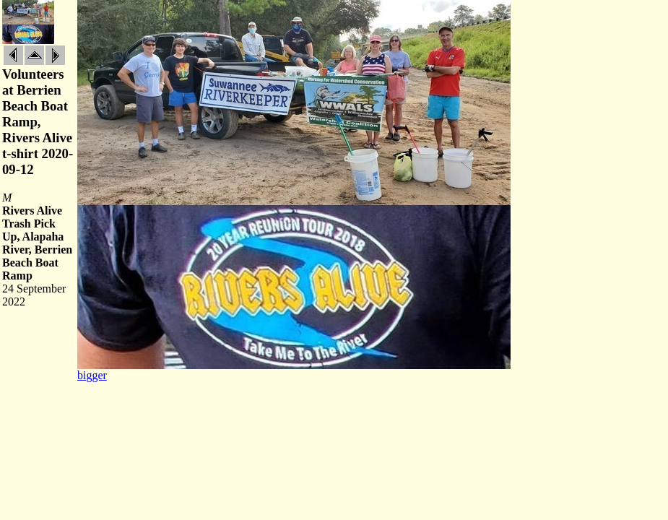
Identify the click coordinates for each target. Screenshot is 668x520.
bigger (92, 375)
